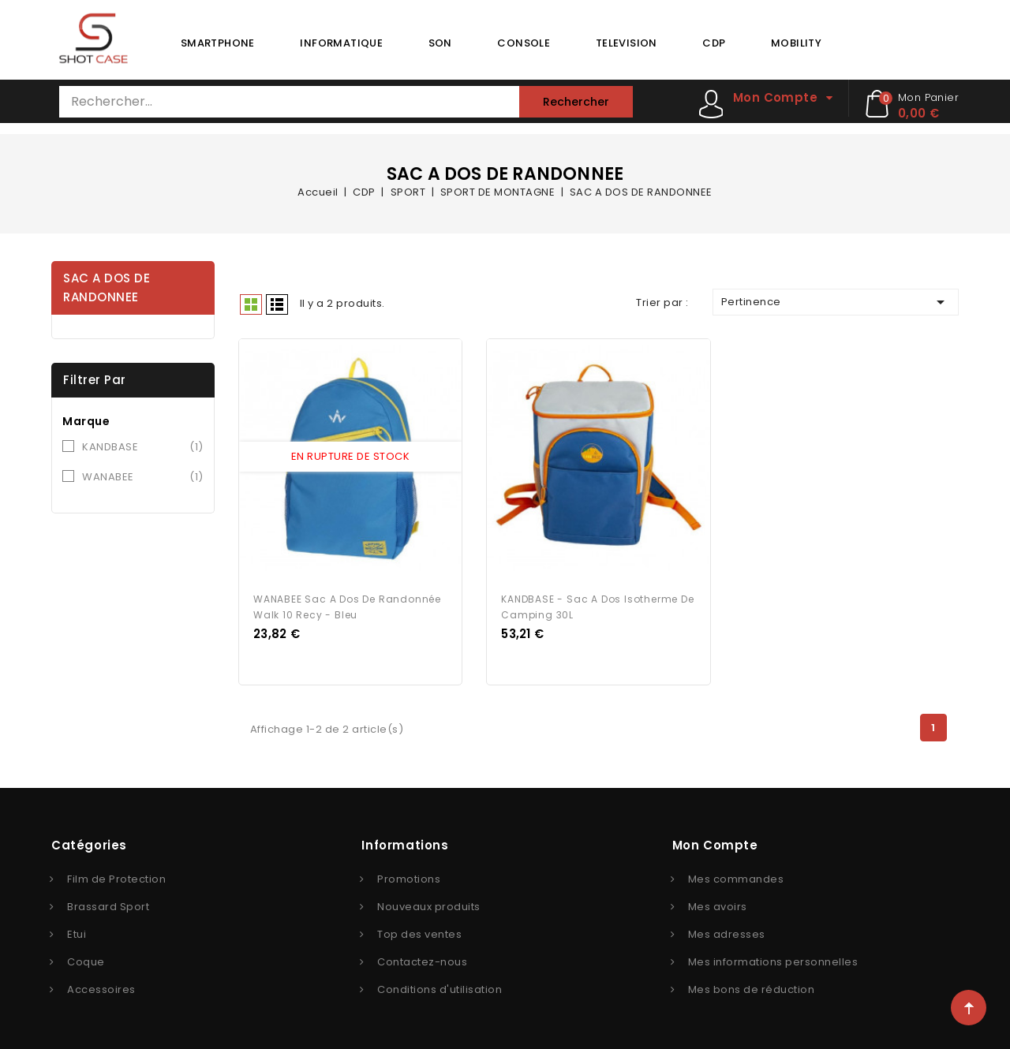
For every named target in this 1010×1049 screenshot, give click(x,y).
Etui (76, 930)
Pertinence (835, 302)
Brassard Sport (108, 902)
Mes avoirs (717, 902)
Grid (251, 304)
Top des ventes (419, 930)
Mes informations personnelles (773, 957)
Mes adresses (726, 930)
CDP (713, 42)
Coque (86, 957)
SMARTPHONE (218, 42)
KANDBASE (143, 447)
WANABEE (143, 477)
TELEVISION (626, 42)
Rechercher (576, 102)
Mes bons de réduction (751, 985)
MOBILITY (796, 42)
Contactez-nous (422, 957)
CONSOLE (523, 42)
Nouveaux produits (429, 902)
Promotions (408, 875)
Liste (277, 304)
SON (440, 42)
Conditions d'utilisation (439, 985)
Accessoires (101, 985)
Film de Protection (116, 875)
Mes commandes (736, 875)
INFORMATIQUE (341, 42)
